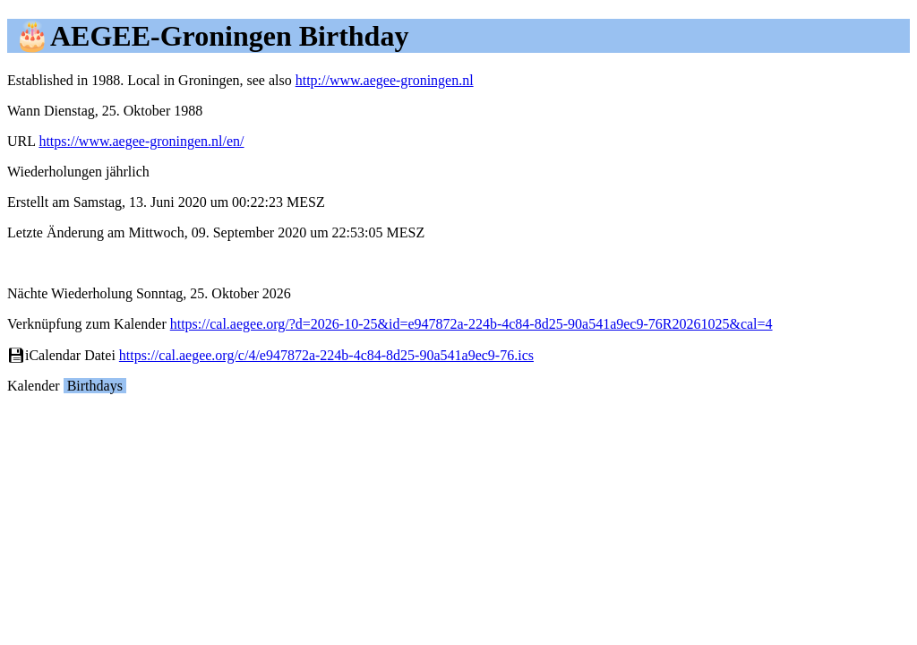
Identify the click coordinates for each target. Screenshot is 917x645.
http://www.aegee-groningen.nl (385, 80)
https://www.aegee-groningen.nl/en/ (141, 141)
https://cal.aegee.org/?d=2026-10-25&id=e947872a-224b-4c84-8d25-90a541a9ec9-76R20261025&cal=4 (471, 323)
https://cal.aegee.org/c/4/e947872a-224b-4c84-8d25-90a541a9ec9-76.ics (326, 355)
